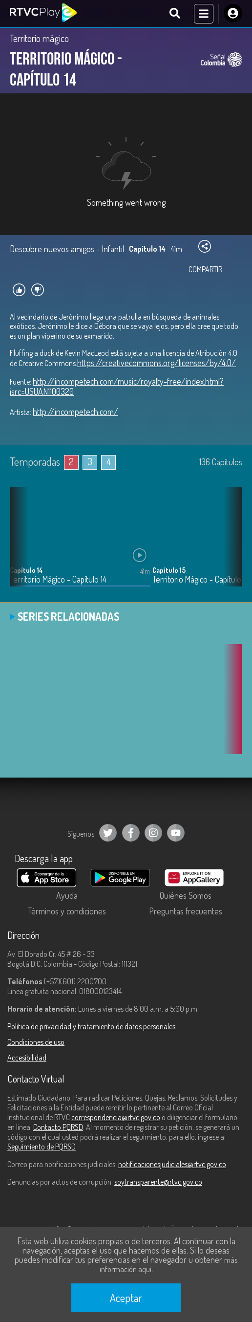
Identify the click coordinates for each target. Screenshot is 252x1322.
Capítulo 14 (26, 570)
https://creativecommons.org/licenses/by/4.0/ (156, 362)
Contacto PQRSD (58, 1127)
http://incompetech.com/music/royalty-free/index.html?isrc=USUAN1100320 (117, 386)
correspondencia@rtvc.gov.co (115, 1117)
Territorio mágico (39, 38)
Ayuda (67, 895)
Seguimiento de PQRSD (41, 1146)
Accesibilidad (26, 1057)
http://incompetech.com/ (75, 411)
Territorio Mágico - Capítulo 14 (58, 579)
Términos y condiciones (67, 911)
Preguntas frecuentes (185, 911)
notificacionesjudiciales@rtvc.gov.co (172, 1164)
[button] (230, 544)
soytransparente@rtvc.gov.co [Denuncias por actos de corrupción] (158, 1182)
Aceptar (126, 1297)
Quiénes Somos (185, 895)
